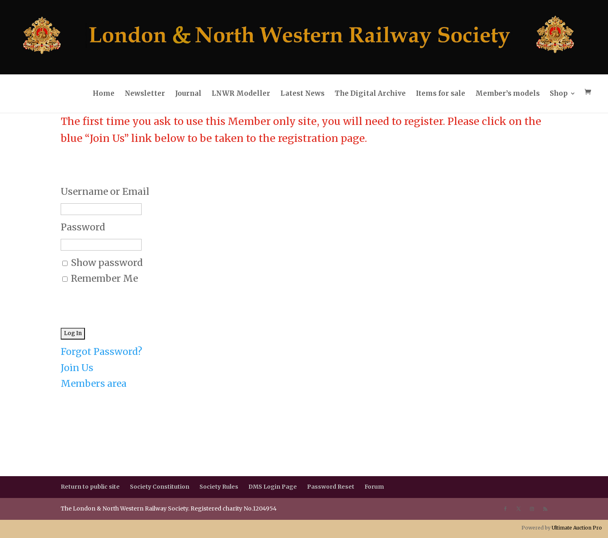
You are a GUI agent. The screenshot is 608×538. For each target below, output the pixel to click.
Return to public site (90, 486)
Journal (188, 93)
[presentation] (122, 302)
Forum (374, 486)
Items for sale (440, 93)
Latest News (302, 93)
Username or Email (105, 191)
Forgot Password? (101, 351)
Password (83, 227)
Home (103, 93)
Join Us (77, 367)
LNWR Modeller (241, 93)
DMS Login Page (272, 486)
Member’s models (507, 93)
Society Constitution (159, 486)
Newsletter (145, 93)
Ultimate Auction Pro (577, 528)
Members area (94, 383)
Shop (559, 93)
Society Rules (218, 486)
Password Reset (330, 486)
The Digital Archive (370, 93)
